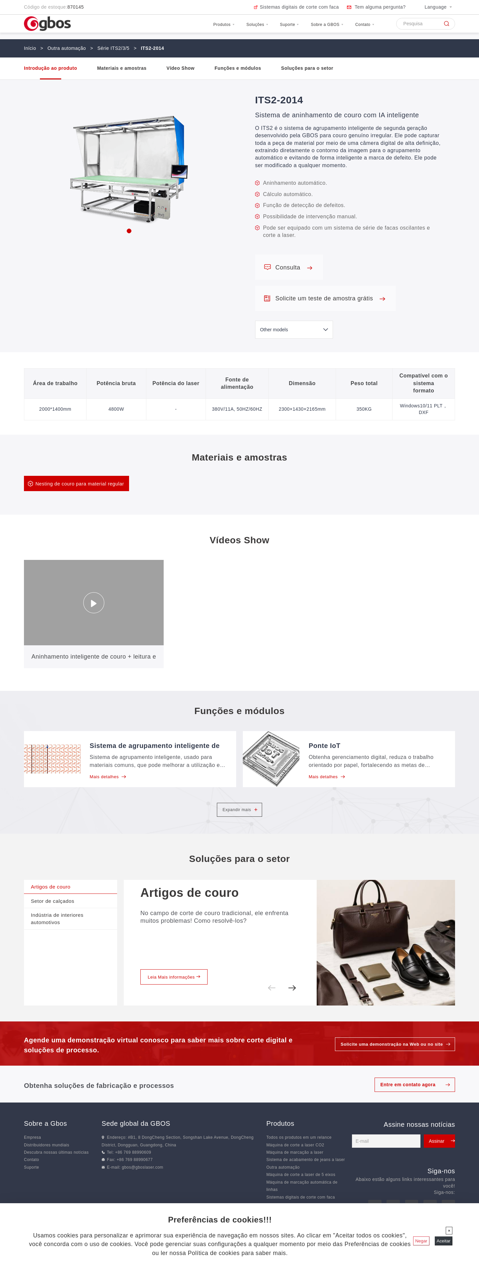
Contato (359, 28)
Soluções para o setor (307, 68)
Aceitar (443, 1240)
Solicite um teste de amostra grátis (330, 298)
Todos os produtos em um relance (299, 1150)
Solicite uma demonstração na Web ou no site (388, 1057)
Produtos (174, 28)
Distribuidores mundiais (46, 1158)
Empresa (32, 1150)
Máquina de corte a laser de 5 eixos (301, 1188)
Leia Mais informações (176, 989)
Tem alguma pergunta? (380, 7)
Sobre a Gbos (45, 1136)
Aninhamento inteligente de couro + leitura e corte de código (94, 662)
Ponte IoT (325, 746)
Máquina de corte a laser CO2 (295, 1158)
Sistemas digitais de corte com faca (299, 7)
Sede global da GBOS (136, 1136)
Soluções (218, 28)
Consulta (293, 267)
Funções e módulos (238, 68)
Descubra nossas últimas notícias (56, 1165)
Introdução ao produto (50, 68)
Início (30, 48)
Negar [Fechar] (421, 1240)
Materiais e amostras (122, 68)
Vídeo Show (181, 68)
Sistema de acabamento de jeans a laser (305, 1173)
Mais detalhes (109, 778)
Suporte (260, 28)
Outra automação (67, 48)
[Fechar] (449, 1230)
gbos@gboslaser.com (142, 1180)
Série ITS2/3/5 (113, 48)
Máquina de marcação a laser (295, 1165)
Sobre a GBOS (310, 28)
